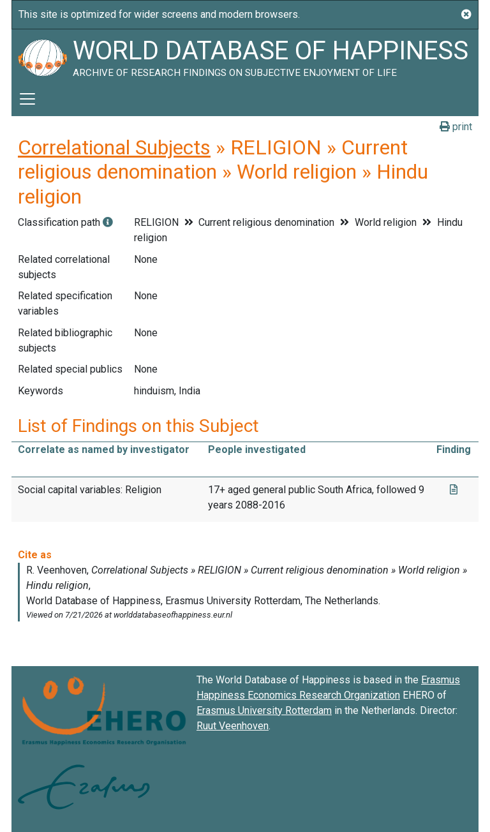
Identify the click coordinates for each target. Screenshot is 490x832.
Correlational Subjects (114, 147)
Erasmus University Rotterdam (264, 710)
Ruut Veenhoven (233, 726)
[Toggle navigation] (27, 99)
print (456, 127)
